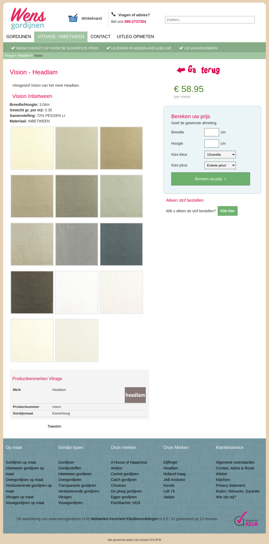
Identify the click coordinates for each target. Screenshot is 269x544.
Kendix (169, 485)
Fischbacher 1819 (125, 503)
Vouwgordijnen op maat (25, 503)
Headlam (24, 56)
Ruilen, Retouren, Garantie (238, 491)
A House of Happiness (129, 462)
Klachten (223, 480)
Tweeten (54, 426)
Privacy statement (230, 485)
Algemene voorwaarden (235, 462)
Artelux (116, 468)
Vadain (169, 497)
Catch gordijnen (124, 480)
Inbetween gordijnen (74, 474)
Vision (38, 56)
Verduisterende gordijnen (78, 491)
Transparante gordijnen (77, 485)
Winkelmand (85, 17)
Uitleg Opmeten (135, 36)
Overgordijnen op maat (24, 480)
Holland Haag (174, 474)
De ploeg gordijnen (126, 491)
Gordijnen (18, 36)
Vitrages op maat (20, 497)
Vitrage (9, 56)
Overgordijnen (69, 480)
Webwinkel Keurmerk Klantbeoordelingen (124, 519)
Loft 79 (169, 491)
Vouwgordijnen (70, 503)
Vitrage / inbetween (60, 36)
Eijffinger (170, 462)
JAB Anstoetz (174, 480)
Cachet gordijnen (125, 474)
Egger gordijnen (124, 497)
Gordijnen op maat (21, 462)
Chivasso (118, 485)
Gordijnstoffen (69, 468)
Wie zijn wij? (226, 497)
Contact (101, 36)
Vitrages (65, 497)
